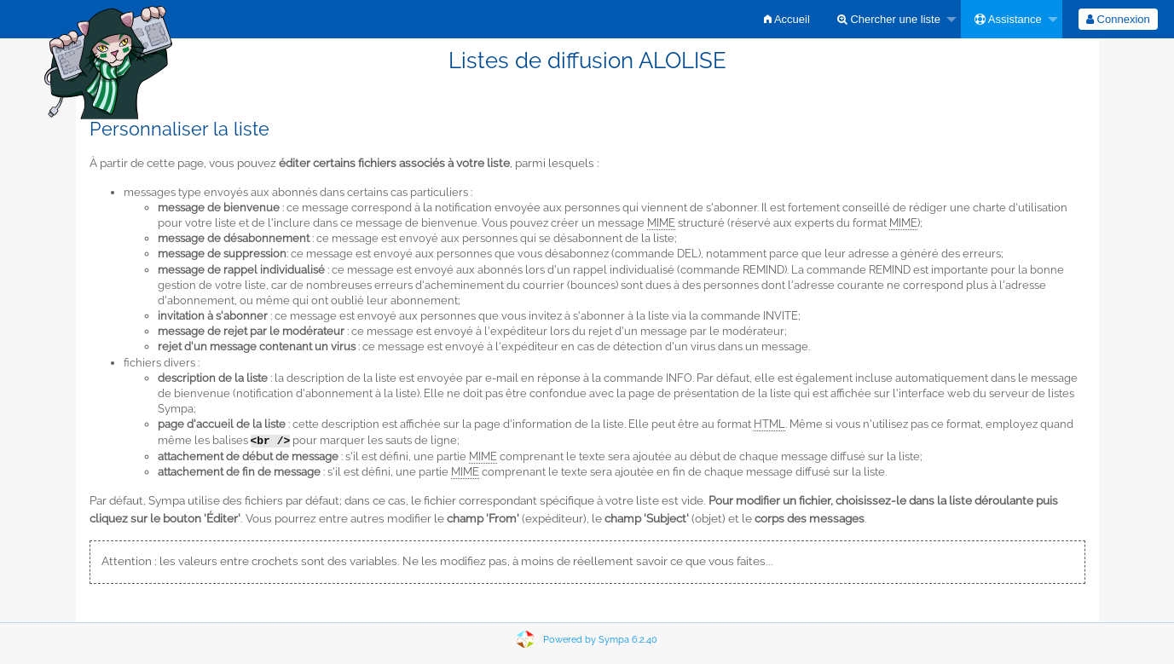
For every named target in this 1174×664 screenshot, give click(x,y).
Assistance (1008, 19)
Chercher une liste (888, 19)
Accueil (787, 19)
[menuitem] (787, 19)
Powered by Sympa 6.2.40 (600, 639)
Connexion (1118, 19)
